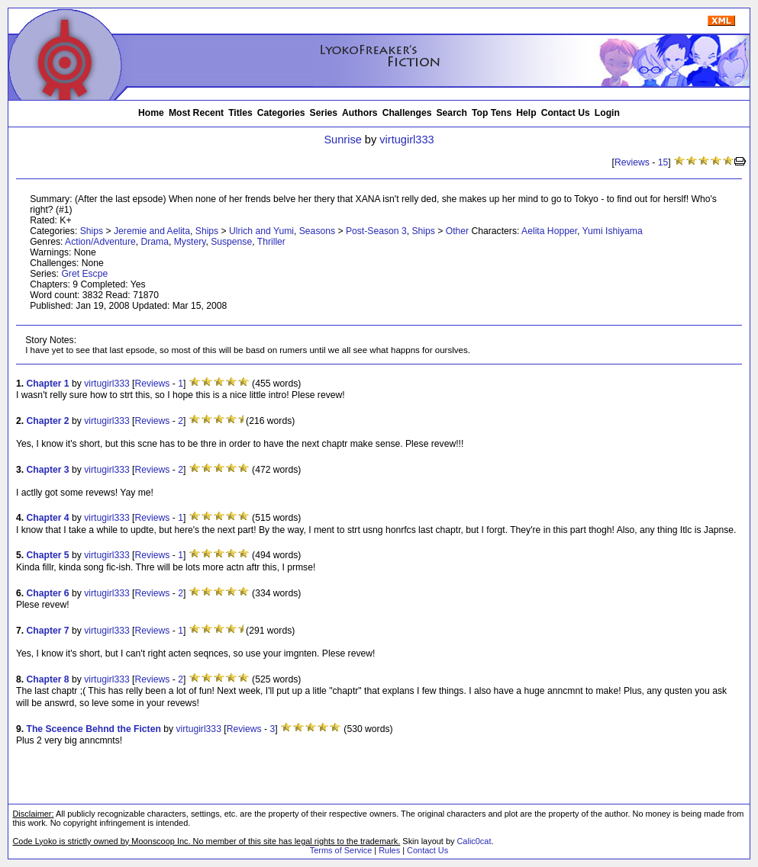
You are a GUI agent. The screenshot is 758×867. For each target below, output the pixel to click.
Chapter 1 (48, 383)
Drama (154, 241)
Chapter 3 (48, 469)
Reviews (632, 162)
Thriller (271, 241)
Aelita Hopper (549, 231)
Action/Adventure (100, 241)
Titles (240, 113)
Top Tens (491, 113)
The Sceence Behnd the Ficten (94, 729)
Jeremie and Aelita (152, 231)
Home (151, 113)
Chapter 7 (48, 630)
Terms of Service (341, 850)
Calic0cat (473, 841)
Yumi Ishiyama (612, 231)
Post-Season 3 (376, 231)
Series (324, 113)
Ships (91, 231)
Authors (360, 113)
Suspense (231, 241)
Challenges (407, 113)
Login (607, 113)
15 (663, 162)
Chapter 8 (48, 679)
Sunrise (342, 139)
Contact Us (565, 113)
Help (526, 113)
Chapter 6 (48, 593)
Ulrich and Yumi (261, 231)
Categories (281, 113)
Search (452, 113)
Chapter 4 (48, 517)
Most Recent (196, 113)
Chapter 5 (48, 555)
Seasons (317, 231)
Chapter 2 (48, 421)
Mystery (190, 241)
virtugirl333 (406, 139)
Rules (389, 850)
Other (457, 231)
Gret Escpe (84, 273)
